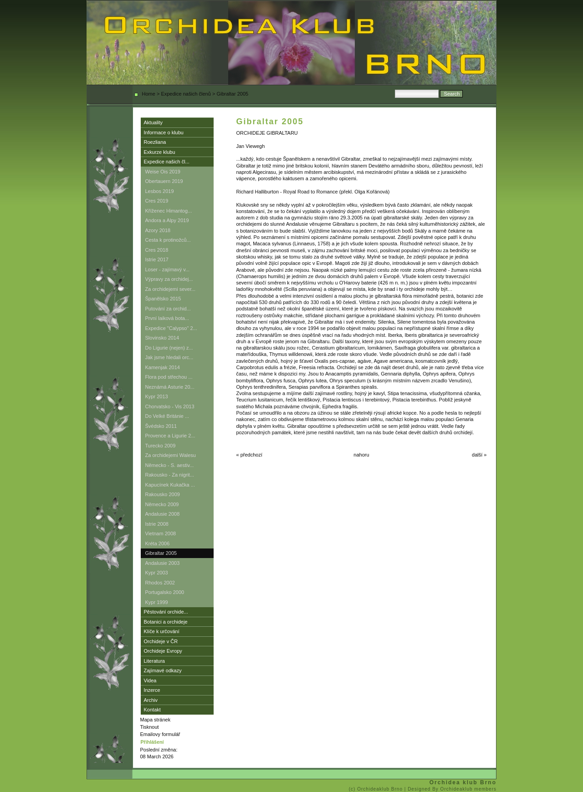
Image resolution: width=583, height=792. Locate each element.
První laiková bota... (167, 318)
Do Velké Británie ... (167, 416)
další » (479, 454)
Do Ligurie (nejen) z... (169, 347)
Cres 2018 (157, 250)
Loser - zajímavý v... (167, 269)
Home (148, 93)
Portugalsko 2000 (164, 592)
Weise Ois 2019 (162, 171)
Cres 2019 (157, 200)
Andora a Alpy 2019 (167, 220)
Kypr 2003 (156, 572)
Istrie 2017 (157, 259)
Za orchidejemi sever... (170, 289)
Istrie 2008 (157, 524)
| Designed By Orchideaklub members (450, 789)
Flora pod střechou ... (169, 377)
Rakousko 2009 (162, 494)
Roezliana (155, 142)
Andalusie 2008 (162, 514)
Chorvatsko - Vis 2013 (169, 406)
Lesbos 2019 (159, 191)
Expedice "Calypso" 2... (171, 328)
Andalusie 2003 (162, 563)
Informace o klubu (164, 132)
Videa (150, 680)
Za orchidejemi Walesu (170, 455)
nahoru (361, 454)
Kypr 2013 (156, 396)
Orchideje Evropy (163, 651)
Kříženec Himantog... (168, 210)
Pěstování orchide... (166, 611)
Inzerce (152, 690)
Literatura (154, 661)
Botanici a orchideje (166, 621)
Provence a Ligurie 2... (170, 435)
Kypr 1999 (156, 602)
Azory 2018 (158, 230)
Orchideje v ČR (161, 641)
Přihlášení (152, 742)
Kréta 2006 (157, 543)
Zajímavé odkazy (163, 670)
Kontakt (152, 709)
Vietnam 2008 (160, 533)
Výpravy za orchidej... (169, 279)
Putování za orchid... (168, 308)
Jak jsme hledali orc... (169, 357)
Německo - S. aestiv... (169, 465)
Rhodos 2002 (160, 582)
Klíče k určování (161, 631)
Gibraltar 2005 (161, 553)
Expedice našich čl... (166, 161)
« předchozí (249, 454)
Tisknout (149, 727)
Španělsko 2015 (163, 298)
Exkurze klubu (159, 152)
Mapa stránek (155, 719)
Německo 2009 (162, 504)
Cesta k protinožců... (168, 240)
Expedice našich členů (185, 93)
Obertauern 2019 (164, 181)
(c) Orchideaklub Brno (376, 789)
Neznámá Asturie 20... (169, 387)
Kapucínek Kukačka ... (170, 484)
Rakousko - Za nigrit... (169, 474)
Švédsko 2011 (161, 426)
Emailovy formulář (160, 734)
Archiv (151, 700)
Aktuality (153, 122)
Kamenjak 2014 (162, 367)
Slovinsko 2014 (162, 337)
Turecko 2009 (160, 445)
